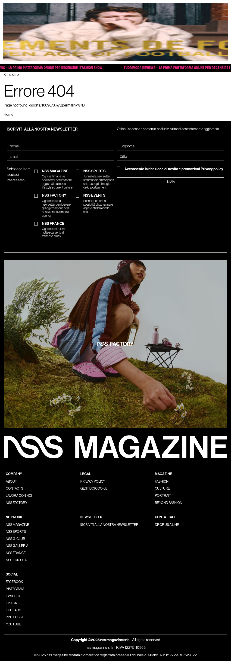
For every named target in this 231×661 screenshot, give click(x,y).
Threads (13, 610)
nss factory (16, 503)
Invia (170, 182)
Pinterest (14, 617)
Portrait (163, 495)
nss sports (16, 531)
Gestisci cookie (93, 488)
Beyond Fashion (168, 503)
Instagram (15, 589)
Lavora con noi (19, 495)
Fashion (162, 481)
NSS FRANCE (57, 230)
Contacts (14, 488)
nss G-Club (15, 539)
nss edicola (16, 560)
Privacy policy (212, 169)
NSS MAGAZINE (57, 179)
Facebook (14, 582)
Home (8, 114)
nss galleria (17, 546)
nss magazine (17, 525)
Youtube (13, 624)
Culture (162, 488)
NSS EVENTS (98, 203)
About (11, 481)
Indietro (11, 74)
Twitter (13, 596)
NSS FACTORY (57, 205)
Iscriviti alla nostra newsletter (109, 525)
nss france (16, 553)
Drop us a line (167, 525)
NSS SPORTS (98, 179)
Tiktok (11, 603)
